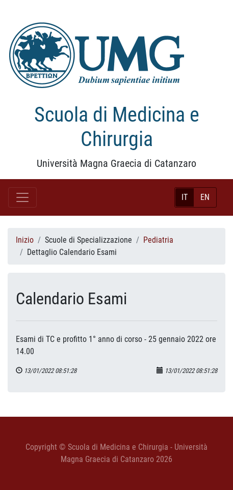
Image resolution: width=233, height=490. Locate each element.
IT (185, 197)
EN (205, 197)
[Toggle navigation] (22, 197)
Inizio (25, 240)
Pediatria (158, 240)
